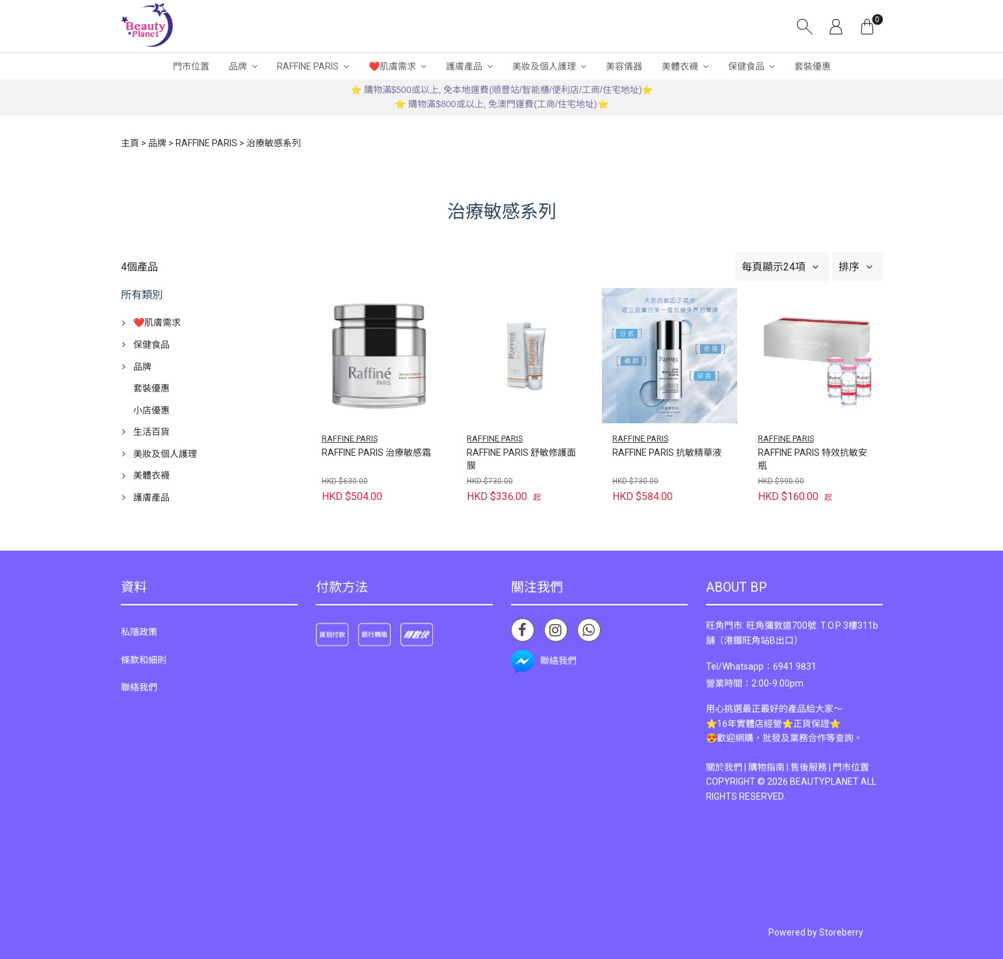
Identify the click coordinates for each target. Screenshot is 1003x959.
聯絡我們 (139, 687)
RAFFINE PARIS (308, 66)
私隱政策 (139, 632)
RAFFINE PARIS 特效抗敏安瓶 (812, 459)
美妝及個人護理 (544, 66)
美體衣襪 (680, 66)
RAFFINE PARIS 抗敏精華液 (667, 452)
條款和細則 (143, 660)
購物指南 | (769, 767)
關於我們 (724, 767)
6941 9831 (794, 666)
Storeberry (841, 932)
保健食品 (746, 66)
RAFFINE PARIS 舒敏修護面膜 (521, 459)
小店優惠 (151, 410)
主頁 (130, 143)
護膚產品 (464, 66)
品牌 (238, 66)
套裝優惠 (812, 66)
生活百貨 (151, 432)
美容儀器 (624, 66)
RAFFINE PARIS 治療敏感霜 (376, 452)
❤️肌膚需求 (392, 66)
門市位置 (191, 66)
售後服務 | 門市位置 (829, 767)
